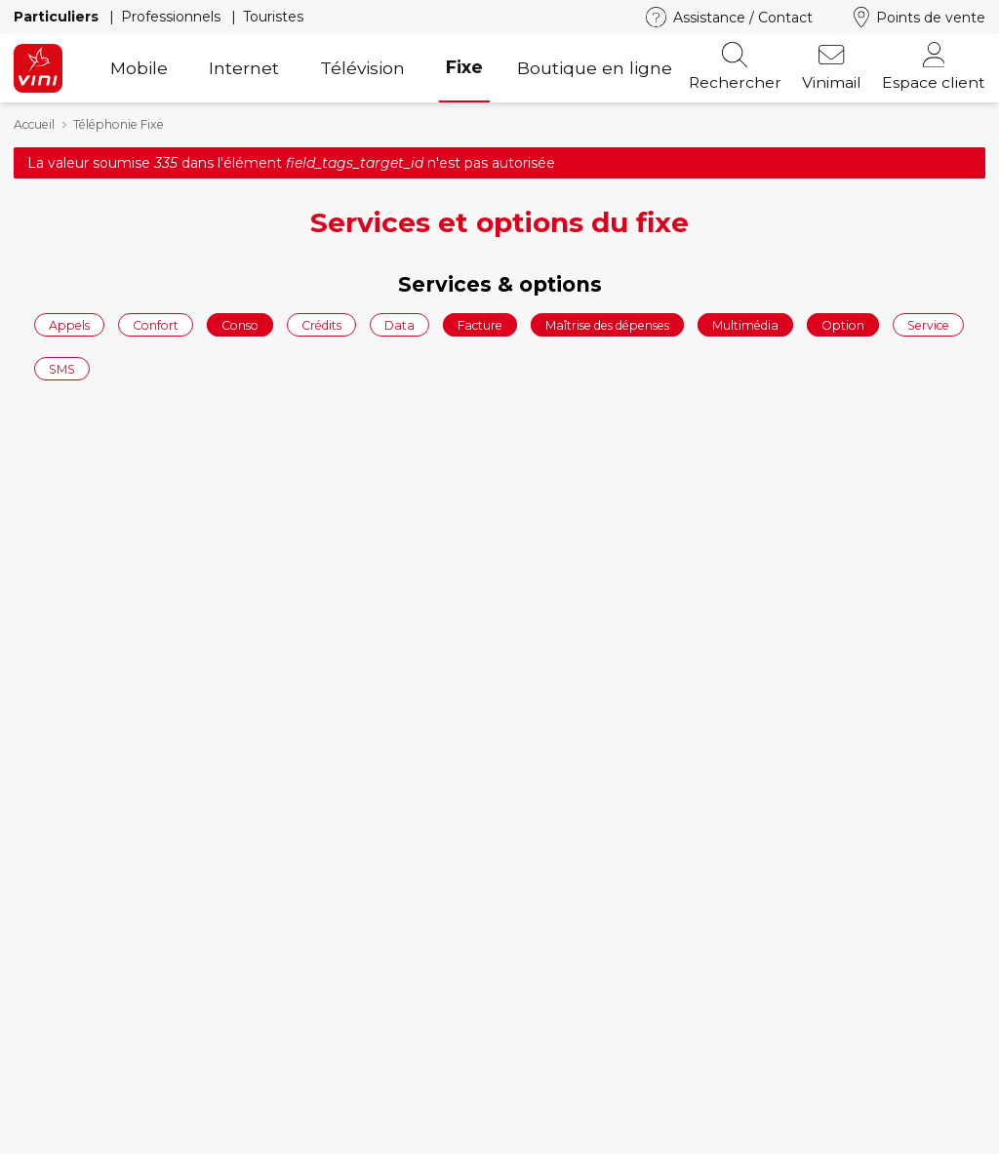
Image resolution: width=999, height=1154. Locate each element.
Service (928, 324)
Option (842, 324)
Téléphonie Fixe (118, 124)
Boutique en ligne (594, 68)
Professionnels (172, 16)
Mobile (139, 68)
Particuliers (58, 16)
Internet (244, 68)
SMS (62, 369)
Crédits (321, 324)
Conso (240, 324)
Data (399, 324)
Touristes (273, 16)
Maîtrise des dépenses (607, 324)
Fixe (464, 67)
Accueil (34, 124)
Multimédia (745, 324)
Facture (480, 324)
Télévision (362, 68)
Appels (69, 324)
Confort (156, 324)
